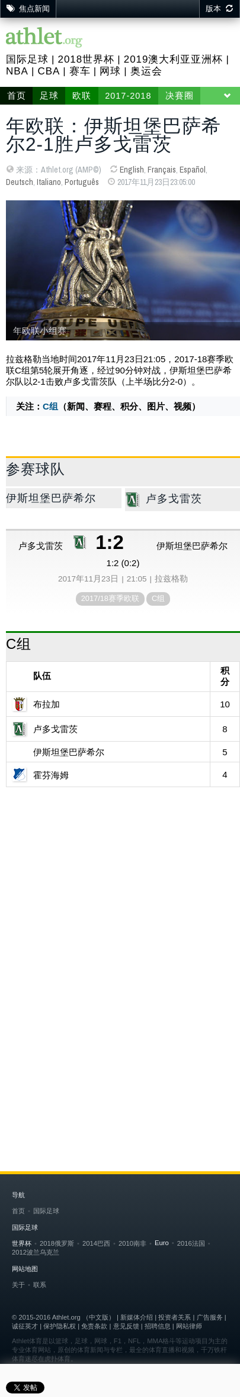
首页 (16, 95)
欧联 (81, 95)
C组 (50, 406)
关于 (18, 1284)
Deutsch (19, 182)
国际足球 (27, 59)
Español (193, 169)
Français (162, 169)
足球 (49, 95)
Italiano (49, 182)
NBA (17, 71)
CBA (48, 71)
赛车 (80, 71)
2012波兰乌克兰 (35, 1252)
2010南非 (132, 1243)
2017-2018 (128, 95)
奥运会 (146, 71)
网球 (110, 71)
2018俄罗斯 (57, 1243)
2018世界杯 (85, 59)
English (132, 169)
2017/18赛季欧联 (110, 598)
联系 (39, 1284)
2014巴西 (96, 1243)
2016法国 (191, 1243)
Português (82, 182)
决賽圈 (179, 95)
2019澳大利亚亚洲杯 (173, 59)
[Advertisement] (120, 918)
